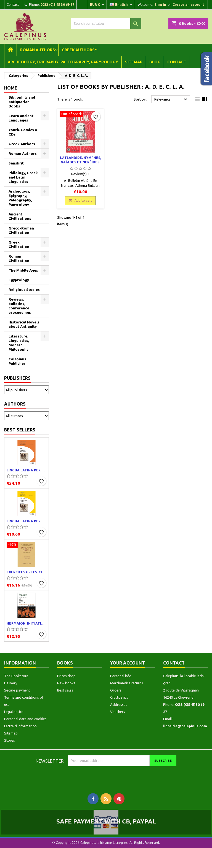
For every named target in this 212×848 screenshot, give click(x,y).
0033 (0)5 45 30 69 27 (57, 4)
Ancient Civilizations (20, 216)
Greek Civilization (19, 244)
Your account (127, 662)
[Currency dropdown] (97, 4)
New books (66, 683)
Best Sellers (19, 429)
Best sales (65, 690)
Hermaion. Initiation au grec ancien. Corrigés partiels (26, 623)
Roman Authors (37, 50)
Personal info (120, 676)
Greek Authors (78, 50)
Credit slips (119, 697)
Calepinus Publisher (17, 361)
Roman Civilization (19, 258)
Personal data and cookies (25, 719)
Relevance (171, 99)
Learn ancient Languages (21, 118)
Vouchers (117, 712)
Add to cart (80, 200)
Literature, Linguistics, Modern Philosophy (19, 342)
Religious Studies (24, 289)
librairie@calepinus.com (185, 726)
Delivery (10, 683)
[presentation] (114, 777)
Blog (154, 62)
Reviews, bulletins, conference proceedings (20, 305)
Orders (115, 690)
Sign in (160, 4)
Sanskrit (16, 163)
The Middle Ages (23, 270)
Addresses (118, 704)
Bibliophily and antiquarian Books (22, 101)
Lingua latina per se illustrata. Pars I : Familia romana (26, 470)
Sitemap (133, 62)
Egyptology (19, 280)
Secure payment (17, 690)
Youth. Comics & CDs (23, 132)
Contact (13, 4)
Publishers (17, 378)
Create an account (188, 4)
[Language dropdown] (122, 4)
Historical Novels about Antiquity (24, 324)
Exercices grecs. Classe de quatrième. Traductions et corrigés (26, 572)
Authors (15, 403)
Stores (9, 740)
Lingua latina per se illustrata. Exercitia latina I (26, 521)
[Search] (106, 23)
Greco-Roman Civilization (21, 230)
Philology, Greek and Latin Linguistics (23, 177)
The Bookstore (16, 676)
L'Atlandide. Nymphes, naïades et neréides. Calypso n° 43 (80, 162)
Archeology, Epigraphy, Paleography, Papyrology (63, 62)
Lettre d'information (20, 726)
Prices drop (66, 676)
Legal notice (13, 712)
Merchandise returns (126, 683)
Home (10, 87)
